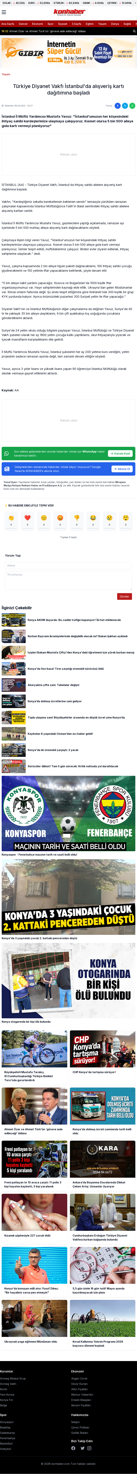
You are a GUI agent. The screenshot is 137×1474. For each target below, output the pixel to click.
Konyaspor (7, 1422)
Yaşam (102, 23)
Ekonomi (37, 23)
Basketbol (6, 1443)
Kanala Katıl (120, 453)
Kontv (3, 1389)
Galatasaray (7, 1433)
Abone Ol (122, 469)
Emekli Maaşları (81, 1400)
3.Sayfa (76, 23)
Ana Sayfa (7, 23)
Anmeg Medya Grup (13, 1378)
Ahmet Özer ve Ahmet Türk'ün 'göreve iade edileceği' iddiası (43, 31)
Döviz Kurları (79, 1384)
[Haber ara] (134, 31)
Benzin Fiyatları (81, 1405)
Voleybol (5, 1449)
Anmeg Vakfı (8, 1384)
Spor (51, 23)
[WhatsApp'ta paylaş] (132, 106)
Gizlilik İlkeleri (79, 1433)
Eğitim (90, 23)
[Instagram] (89, 1448)
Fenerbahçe (7, 1438)
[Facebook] (73, 1448)
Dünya (115, 23)
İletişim (75, 1422)
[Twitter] (83, 1448)
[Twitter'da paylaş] (125, 106)
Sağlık (127, 23)
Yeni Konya (7, 1394)
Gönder (124, 596)
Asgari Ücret (79, 1378)
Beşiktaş (5, 1427)
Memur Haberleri (82, 1394)
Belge (3, 1405)
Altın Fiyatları (79, 1389)
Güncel (23, 23)
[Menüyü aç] (4, 12)
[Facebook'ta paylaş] (118, 106)
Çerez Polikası (80, 1427)
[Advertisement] (68, 154)
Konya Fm (6, 1400)
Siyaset (62, 23)
